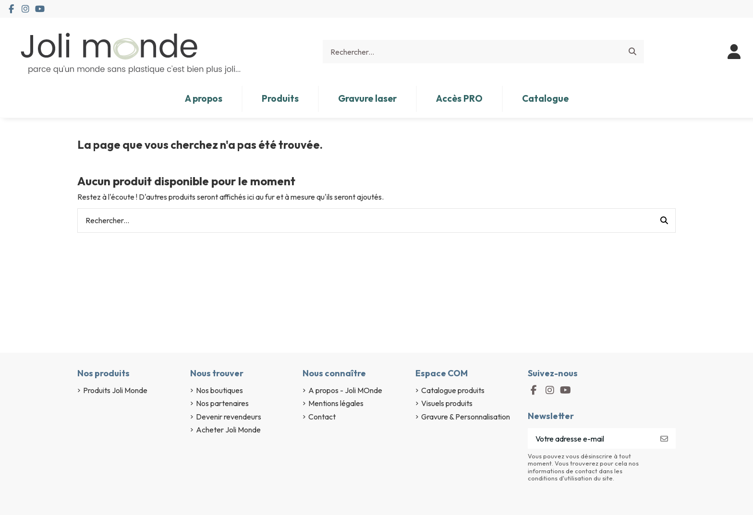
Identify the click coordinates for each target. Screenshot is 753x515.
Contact (322, 416)
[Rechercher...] (632, 52)
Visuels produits (447, 403)
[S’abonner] (664, 438)
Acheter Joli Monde (228, 429)
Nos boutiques (219, 390)
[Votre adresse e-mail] (590, 438)
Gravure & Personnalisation (465, 416)
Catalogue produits (453, 390)
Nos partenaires (222, 403)
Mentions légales (336, 403)
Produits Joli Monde (115, 390)
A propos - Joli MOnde (345, 390)
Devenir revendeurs (228, 416)
